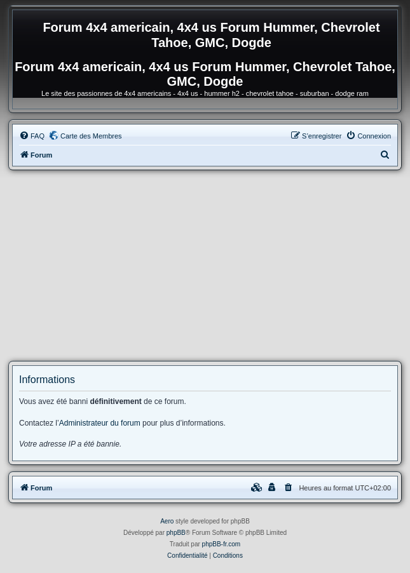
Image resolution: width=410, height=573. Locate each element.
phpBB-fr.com (221, 544)
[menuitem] (31, 136)
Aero (167, 521)
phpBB (176, 532)
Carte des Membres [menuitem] (91, 136)
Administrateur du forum (99, 423)
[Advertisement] (205, 265)
